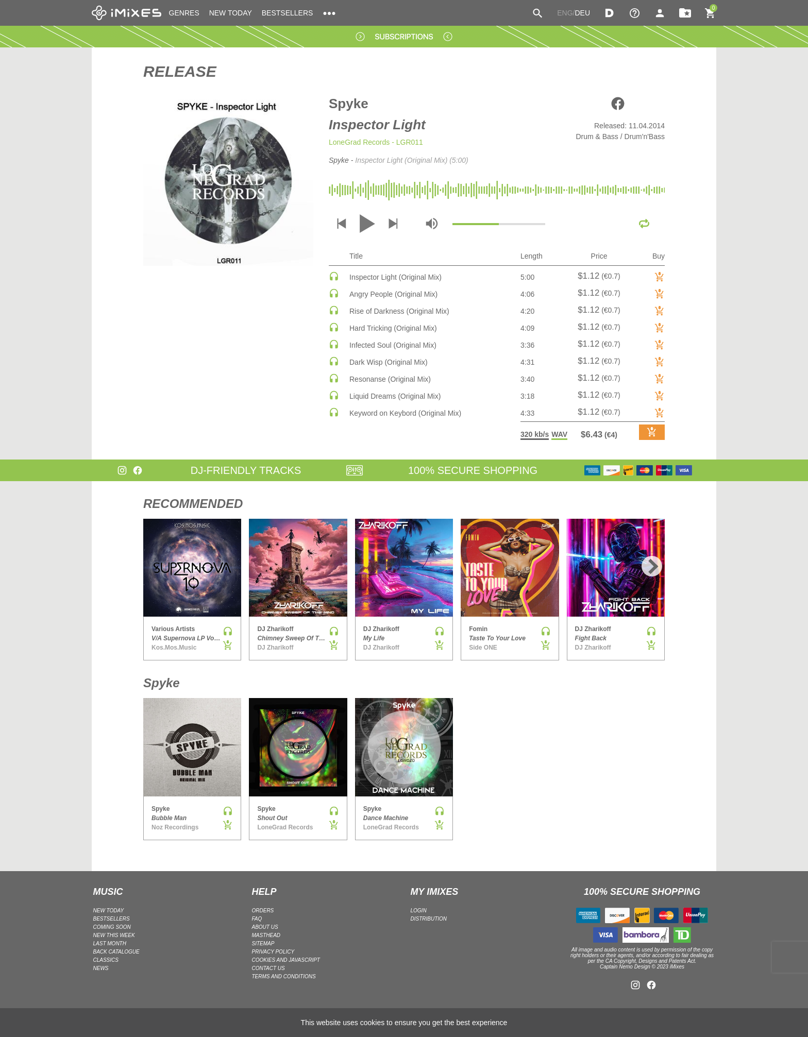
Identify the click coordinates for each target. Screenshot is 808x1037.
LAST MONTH (109, 943)
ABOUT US (265, 927)
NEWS (101, 968)
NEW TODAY (230, 13)
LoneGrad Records (359, 142)
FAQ (257, 919)
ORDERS (263, 910)
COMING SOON (112, 927)
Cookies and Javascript (286, 960)
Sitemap (263, 943)
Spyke (348, 103)
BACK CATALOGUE (116, 952)
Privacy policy (273, 952)
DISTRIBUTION (429, 919)
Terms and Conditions (284, 976)
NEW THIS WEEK (114, 935)
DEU (582, 13)
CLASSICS (106, 960)
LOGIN (419, 910)
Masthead (266, 935)
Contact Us (268, 968)
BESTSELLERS (287, 13)
